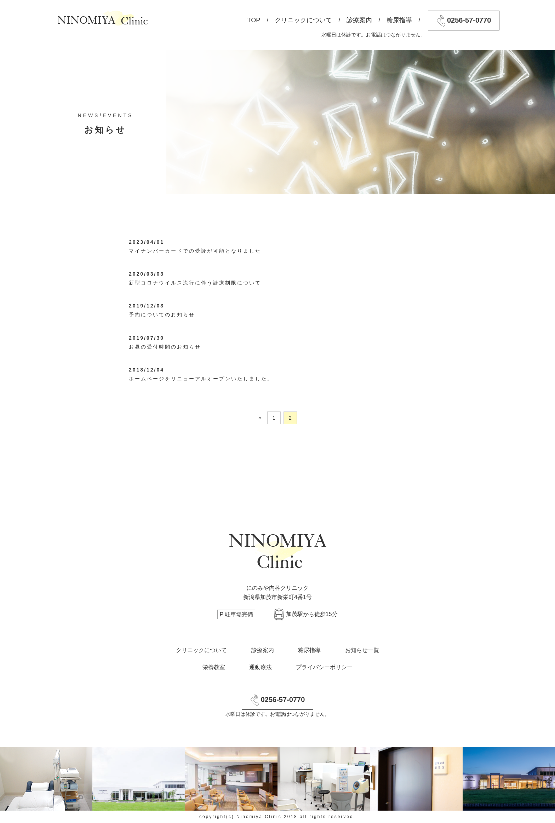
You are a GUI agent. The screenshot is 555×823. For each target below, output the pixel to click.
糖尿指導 (399, 20)
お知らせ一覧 (362, 650)
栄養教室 (213, 667)
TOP (254, 20)
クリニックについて (303, 20)
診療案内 (359, 20)
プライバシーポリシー (324, 667)
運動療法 (260, 667)
